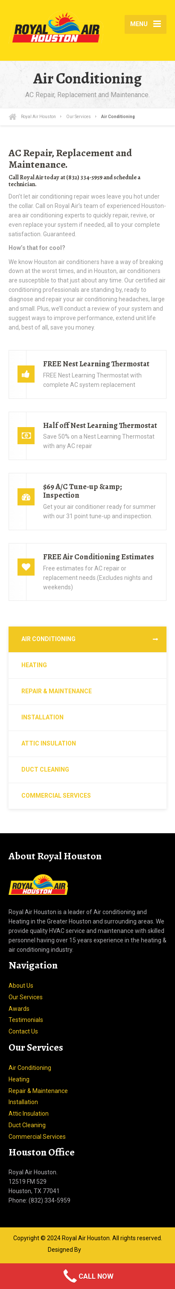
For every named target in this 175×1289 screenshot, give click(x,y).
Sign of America (105, 1249)
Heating (34, 665)
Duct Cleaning (45, 769)
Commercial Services (56, 795)
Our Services (26, 997)
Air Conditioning (48, 639)
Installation (42, 717)
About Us (21, 985)
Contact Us (23, 1031)
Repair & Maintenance (56, 691)
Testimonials (26, 1019)
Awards (19, 1008)
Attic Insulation (48, 743)
